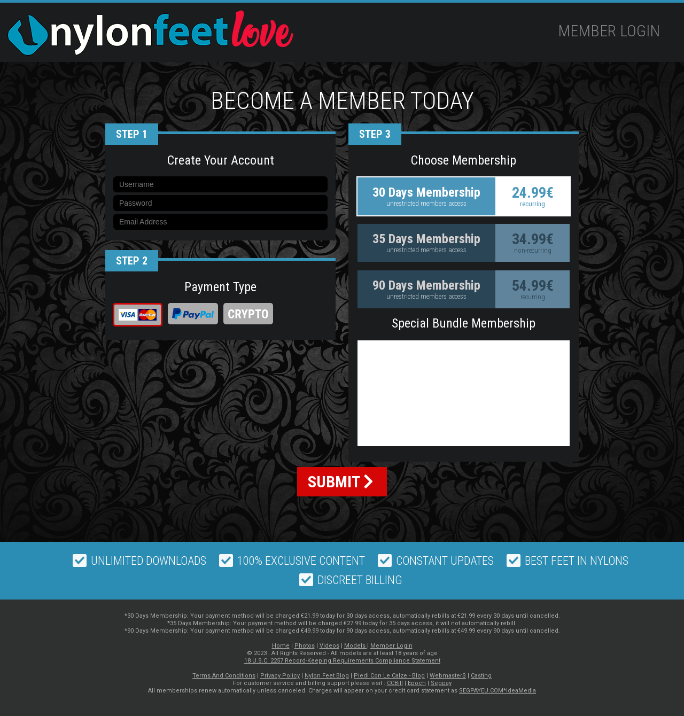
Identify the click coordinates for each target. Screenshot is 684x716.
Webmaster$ (448, 675)
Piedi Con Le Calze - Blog (389, 675)
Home (281, 645)
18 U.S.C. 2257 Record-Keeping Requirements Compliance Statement (342, 660)
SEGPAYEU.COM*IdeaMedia (497, 690)
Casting (481, 675)
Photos (304, 645)
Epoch (417, 683)
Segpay (441, 683)
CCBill (395, 683)
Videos (329, 645)
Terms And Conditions (223, 675)
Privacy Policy (280, 675)
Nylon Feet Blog (327, 675)
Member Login (609, 30)
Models (355, 645)
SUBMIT (341, 481)
